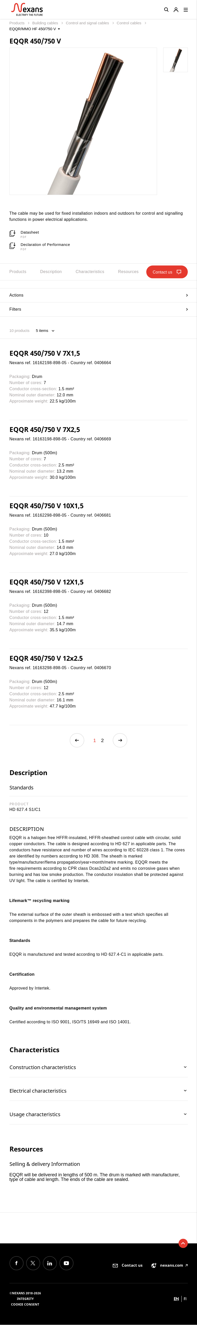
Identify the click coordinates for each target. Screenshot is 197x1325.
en (176, 1299)
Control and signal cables (88, 23)
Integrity (25, 1299)
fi (185, 1299)
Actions (98, 295)
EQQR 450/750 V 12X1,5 (46, 582)
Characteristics (90, 271)
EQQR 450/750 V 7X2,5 (44, 429)
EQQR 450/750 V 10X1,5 (46, 505)
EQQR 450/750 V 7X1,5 (44, 353)
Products (17, 23)
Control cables (129, 23)
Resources (128, 271)
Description (51, 271)
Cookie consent (25, 1304)
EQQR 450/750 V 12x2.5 (46, 658)
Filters (98, 309)
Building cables (45, 23)
